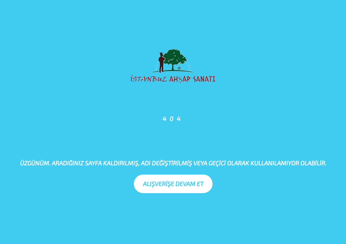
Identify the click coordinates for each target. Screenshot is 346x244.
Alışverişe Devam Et (173, 183)
